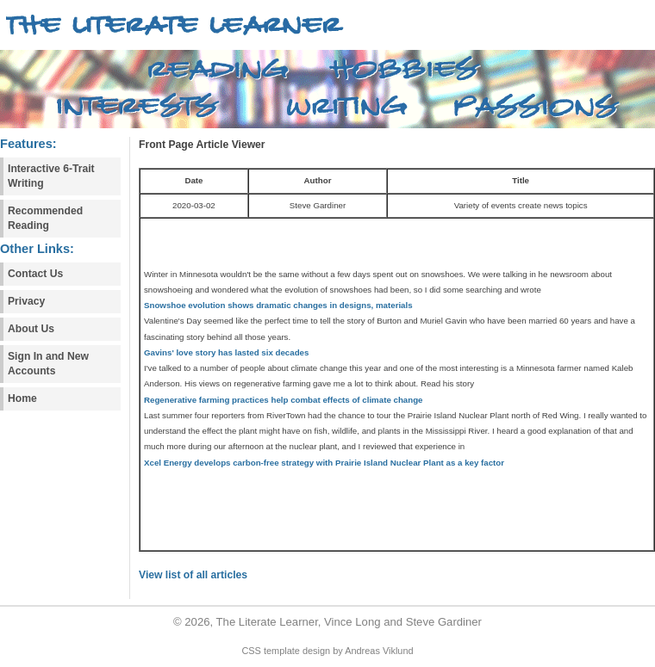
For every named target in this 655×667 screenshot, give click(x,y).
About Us (31, 329)
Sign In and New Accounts (48, 363)
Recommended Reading (45, 218)
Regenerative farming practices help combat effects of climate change (283, 400)
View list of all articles (193, 575)
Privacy (26, 301)
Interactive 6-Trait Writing (51, 176)
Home (22, 398)
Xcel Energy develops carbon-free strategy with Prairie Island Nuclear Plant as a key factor (324, 462)
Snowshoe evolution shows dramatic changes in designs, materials (278, 305)
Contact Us (35, 274)
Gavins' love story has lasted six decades (226, 352)
